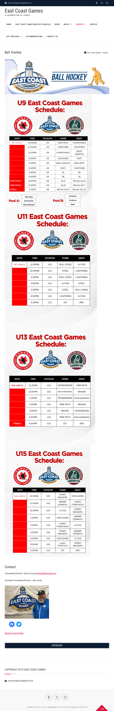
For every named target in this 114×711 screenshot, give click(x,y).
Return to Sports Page (14, 633)
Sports (79, 24)
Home (9, 24)
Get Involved (12, 36)
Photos (93, 24)
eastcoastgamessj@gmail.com (18, 3)
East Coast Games (24, 11)
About (67, 24)
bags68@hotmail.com (47, 573)
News (57, 24)
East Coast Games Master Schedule (33, 24)
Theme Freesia (63, 707)
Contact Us (52, 36)
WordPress (83, 707)
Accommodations (34, 36)
